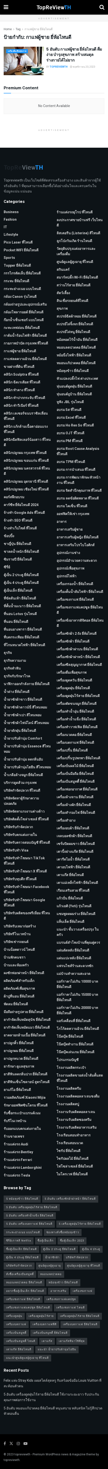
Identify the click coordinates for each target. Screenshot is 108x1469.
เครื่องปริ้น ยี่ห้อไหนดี (72, 750)
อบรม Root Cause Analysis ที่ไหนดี (78, 451)
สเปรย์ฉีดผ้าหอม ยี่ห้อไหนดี (76, 316)
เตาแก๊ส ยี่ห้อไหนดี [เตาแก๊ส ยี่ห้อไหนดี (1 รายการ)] (18, 1349)
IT (5, 227)
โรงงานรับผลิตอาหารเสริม (76, 1127)
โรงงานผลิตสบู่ (68, 1104)
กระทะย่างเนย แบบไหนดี (22, 288)
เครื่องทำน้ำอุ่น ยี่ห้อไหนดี (75, 711)
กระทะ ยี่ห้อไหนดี (16, 281)
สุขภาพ (62, 308)
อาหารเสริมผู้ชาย (70, 529)
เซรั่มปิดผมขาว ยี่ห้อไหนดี (76, 843)
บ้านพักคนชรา (14, 957)
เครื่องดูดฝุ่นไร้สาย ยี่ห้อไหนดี (78, 695)
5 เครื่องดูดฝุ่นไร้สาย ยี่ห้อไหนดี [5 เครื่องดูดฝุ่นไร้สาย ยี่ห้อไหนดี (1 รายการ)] (80, 1224)
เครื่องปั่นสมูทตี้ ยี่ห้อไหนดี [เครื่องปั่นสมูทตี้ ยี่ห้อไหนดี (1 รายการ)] (50, 1333)
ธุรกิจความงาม (15, 660)
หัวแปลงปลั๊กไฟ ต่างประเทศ (77, 378)
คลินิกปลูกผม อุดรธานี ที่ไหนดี (26, 481)
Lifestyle (11, 234)
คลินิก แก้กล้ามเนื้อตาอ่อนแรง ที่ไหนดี (26, 429)
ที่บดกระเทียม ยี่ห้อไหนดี (21, 637)
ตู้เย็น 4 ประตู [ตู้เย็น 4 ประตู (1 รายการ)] (91, 1249)
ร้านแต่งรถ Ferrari (18, 1159)
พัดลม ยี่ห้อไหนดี (16, 1004)
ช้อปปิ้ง (9, 536)
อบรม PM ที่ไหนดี (70, 441)
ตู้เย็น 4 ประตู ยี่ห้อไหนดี (21, 582)
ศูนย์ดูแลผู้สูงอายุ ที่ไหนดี (75, 261)
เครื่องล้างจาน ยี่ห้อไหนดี (75, 797)
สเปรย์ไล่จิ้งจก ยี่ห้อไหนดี (75, 324)
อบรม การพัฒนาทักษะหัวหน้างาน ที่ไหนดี (78, 480)
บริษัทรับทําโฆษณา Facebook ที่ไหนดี (26, 889)
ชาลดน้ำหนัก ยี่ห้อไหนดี (21, 551)
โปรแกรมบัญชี (68, 1059)
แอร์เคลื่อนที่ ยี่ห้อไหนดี (73, 1021)
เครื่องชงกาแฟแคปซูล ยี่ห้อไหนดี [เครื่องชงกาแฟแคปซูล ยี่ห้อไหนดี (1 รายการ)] (28, 1308)
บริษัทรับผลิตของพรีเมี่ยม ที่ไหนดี (27, 916)
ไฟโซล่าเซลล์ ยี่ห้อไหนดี (75, 1166)
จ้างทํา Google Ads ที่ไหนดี (24, 512)
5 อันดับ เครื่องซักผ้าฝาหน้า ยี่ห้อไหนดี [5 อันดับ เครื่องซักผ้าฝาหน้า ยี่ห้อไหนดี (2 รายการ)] (70, 1199)
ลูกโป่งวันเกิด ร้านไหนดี (74, 241)
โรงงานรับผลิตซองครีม (74, 1119)
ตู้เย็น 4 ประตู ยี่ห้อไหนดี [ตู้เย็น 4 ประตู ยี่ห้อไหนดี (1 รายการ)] (22, 1257)
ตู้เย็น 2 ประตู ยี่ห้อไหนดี (21, 575)
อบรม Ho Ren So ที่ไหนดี (75, 425)
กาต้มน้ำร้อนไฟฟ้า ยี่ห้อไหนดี (25, 335)
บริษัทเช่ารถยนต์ (16, 941)
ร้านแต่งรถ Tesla (17, 1175)
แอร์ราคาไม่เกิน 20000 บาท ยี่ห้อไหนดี (77, 1010)
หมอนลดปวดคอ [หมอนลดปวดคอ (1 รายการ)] (51, 1274)
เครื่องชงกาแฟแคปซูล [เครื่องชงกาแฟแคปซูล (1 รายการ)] (61, 1299)
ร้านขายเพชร (14, 1136)
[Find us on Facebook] (5, 1444)
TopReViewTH (59, 67)
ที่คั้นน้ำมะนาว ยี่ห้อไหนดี (22, 606)
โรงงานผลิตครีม (69, 1088)
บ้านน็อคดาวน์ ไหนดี (19, 949)
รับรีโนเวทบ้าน (15, 1121)
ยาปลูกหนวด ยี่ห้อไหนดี (21, 1058)
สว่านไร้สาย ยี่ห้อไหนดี (73, 285)
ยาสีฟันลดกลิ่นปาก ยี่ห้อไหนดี (25, 1074)
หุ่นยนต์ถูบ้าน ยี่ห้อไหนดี (74, 394)
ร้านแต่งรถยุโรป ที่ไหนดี (75, 212)
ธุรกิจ (8, 652)
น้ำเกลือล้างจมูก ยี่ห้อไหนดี (23, 775)
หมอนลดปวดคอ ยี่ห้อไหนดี (76, 347)
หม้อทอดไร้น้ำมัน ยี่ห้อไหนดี (77, 339)
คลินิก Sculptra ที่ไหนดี (21, 374)
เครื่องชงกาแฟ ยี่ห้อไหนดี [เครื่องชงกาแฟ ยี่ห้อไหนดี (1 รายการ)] (23, 1299)
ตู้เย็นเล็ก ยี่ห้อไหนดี (18, 590)
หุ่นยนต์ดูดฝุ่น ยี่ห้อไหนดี (74, 386)
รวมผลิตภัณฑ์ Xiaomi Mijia (25, 1097)
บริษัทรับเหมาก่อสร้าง (20, 926)
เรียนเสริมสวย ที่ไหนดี (73, 890)
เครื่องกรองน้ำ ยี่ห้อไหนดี (75, 584)
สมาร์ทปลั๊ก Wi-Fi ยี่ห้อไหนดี (77, 277)
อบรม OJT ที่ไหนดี (70, 433)
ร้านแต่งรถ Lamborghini (23, 1167)
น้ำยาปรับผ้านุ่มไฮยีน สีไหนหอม (27, 767)
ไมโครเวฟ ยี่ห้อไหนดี (72, 1174)
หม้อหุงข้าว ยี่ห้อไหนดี (73, 370)
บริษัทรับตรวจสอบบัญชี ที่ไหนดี (27, 842)
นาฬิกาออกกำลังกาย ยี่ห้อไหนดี (26, 684)
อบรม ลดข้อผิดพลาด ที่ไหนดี (78, 498)
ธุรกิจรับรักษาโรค (17, 676)
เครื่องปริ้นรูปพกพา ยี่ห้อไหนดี (78, 758)
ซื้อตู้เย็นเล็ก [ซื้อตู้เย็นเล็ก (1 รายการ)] (45, 1241)
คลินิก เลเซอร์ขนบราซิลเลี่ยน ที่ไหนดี (26, 416)
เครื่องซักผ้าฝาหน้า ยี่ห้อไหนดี (78, 657)
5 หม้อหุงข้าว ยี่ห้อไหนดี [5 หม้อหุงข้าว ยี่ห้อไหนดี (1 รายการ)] (22, 1199)
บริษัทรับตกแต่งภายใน (20, 834)
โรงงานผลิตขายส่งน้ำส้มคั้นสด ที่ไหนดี (80, 1078)
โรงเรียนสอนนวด (70, 1143)
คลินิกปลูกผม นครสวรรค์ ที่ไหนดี (27, 471)
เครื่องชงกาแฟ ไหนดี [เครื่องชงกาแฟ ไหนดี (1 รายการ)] (70, 1308)
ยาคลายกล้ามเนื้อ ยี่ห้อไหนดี (24, 1035)
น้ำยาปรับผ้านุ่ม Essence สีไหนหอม (27, 749)
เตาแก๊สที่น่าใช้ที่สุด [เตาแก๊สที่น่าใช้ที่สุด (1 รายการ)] (72, 1341)
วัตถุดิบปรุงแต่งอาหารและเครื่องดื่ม (76, 251)
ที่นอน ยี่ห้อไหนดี (16, 621)
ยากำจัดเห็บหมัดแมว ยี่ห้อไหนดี (27, 1027)
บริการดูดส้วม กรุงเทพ (20, 782)
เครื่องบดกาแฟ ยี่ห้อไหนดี (75, 742)
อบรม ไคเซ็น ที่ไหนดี (72, 506)
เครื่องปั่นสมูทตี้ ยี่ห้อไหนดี (76, 781)
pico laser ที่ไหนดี (18, 242)
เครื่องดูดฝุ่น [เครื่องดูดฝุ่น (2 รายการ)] (14, 1316)
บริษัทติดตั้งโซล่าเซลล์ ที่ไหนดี (26, 819)
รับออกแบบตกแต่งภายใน (22, 1128)
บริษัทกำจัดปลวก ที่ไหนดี (22, 790)
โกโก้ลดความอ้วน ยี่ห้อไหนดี (78, 1028)
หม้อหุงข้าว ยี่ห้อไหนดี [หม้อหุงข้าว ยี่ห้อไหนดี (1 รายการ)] (63, 1282)
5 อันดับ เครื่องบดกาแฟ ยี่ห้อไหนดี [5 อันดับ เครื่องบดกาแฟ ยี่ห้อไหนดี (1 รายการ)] (29, 1224)
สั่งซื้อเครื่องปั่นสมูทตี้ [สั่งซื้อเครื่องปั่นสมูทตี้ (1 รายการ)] (20, 1274)
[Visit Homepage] (54, 7)
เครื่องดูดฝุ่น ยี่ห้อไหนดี (73, 688)
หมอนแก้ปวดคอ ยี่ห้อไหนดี (76, 363)
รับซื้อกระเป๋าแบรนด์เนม (22, 1113)
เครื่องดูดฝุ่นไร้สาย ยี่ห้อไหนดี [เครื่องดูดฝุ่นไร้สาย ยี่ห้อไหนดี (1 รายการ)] (79, 1316)
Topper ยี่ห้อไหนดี (17, 265)
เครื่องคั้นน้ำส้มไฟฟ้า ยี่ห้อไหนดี (80, 591)
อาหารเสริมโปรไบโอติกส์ (76, 545)
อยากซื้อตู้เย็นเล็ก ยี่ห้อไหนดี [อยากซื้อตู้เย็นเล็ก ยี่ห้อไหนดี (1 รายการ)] (25, 1291)
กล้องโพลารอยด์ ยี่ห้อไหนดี (23, 312)
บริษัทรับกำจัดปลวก (18, 827)
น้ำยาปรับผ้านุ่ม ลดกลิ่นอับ (23, 759)
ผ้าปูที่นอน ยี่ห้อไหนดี (19, 996)
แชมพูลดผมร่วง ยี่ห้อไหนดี (76, 913)
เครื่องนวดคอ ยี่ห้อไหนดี (74, 734)
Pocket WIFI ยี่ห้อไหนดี (21, 250)
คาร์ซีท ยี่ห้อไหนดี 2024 (21, 505)
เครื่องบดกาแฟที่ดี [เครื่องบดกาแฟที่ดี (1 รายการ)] (45, 1324)
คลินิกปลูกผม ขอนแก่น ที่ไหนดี (26, 460)
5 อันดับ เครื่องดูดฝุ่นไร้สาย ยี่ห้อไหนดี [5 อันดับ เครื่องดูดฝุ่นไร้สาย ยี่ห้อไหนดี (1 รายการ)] (31, 1207)
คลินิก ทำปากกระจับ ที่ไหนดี (24, 397)
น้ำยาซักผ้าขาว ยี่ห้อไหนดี (23, 699)
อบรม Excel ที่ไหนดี (71, 417)
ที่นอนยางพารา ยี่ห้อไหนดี (23, 629)
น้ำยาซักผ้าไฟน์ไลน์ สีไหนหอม (26, 722)
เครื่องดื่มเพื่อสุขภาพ (17, 51)
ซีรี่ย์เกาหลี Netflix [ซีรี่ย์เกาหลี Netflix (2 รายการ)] (18, 1241)
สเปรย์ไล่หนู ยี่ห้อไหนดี (73, 332)
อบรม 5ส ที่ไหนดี (69, 409)
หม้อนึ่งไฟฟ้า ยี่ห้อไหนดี (74, 355)
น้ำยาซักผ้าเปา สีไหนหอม (22, 715)
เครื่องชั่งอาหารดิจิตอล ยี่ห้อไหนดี (80, 623)
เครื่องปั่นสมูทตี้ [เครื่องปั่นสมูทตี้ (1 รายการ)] (16, 1333)
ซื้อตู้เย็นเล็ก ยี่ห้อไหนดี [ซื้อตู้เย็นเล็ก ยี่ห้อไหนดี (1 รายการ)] (21, 1249)
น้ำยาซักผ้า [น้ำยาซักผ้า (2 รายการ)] (52, 1257)
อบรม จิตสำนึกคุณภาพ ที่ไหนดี (79, 490)
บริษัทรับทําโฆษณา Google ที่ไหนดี (24, 903)
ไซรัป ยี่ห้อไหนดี (68, 1150)
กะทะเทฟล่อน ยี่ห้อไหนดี (22, 327)
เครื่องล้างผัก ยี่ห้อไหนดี (74, 804)
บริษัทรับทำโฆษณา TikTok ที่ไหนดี (24, 861)
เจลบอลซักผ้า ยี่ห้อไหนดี (74, 836)
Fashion (10, 219)
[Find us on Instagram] (18, 1444)
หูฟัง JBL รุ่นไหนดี (70, 402)
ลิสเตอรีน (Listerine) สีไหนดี (78, 233)
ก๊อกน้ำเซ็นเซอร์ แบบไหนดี (24, 320)
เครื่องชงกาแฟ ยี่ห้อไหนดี (75, 599)
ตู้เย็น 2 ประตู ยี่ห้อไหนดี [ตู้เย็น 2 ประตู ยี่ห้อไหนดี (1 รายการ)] (59, 1249)
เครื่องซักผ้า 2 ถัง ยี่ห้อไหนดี (76, 633)
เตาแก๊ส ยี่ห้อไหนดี (70, 875)
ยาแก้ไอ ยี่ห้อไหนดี (17, 1089)
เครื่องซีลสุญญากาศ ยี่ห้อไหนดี (79, 664)
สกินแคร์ (63, 269)
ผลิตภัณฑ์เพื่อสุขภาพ (19, 988)
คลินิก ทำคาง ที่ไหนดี (19, 390)
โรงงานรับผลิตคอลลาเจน (76, 1112)
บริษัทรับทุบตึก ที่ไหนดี (20, 879)
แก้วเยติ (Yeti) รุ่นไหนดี (74, 906)
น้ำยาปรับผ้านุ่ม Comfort (23, 738)
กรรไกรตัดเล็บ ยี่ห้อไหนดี (22, 273)
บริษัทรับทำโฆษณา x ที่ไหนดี (25, 871)
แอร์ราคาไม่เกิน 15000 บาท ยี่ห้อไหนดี (77, 997)
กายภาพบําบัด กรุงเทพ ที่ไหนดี (26, 343)
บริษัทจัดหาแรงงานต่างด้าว (24, 811)
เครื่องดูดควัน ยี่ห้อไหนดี (74, 680)
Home (8, 29)
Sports (9, 257)
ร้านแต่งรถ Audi (16, 1144)
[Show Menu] (6, 7)
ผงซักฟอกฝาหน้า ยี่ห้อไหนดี (24, 973)
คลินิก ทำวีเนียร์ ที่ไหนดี (21, 405)
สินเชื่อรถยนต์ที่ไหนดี (72, 300)
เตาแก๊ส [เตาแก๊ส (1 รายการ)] (47, 1341)
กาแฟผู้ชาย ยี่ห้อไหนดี (38, 29)
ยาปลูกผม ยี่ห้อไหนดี (19, 1050)
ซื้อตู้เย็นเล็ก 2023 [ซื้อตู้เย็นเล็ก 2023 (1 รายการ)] (72, 1241)
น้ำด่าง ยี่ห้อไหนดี (16, 691)
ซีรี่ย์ (7, 567)
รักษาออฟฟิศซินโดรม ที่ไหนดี (26, 1105)
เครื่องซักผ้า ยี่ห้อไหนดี (73, 641)
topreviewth (22, 1454)
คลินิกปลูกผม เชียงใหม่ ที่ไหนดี (26, 489)
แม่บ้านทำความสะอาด (73, 973)
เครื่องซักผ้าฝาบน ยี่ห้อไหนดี (77, 649)
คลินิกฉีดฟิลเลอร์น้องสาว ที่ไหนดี (27, 442)
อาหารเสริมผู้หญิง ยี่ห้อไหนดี (77, 537)
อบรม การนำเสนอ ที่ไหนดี (76, 469)
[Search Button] (101, 7)
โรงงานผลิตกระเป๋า (71, 1067)
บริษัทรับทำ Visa (16, 850)
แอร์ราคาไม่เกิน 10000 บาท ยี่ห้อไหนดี (77, 984)
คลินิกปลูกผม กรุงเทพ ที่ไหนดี (25, 452)
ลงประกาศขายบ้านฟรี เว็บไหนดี (80, 223)
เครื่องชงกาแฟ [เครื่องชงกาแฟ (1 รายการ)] (82, 1291)
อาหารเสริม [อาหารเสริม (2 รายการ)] (58, 1291)
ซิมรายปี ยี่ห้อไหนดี (18, 559)
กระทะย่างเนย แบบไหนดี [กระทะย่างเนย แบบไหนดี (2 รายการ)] (23, 1232)
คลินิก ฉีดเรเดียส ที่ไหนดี (22, 382)
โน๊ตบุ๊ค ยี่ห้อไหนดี (70, 1036)
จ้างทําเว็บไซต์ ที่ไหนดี (20, 528)
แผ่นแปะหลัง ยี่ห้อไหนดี (74, 958)
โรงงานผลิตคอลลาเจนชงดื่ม (78, 1096)
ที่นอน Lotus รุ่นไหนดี (20, 614)
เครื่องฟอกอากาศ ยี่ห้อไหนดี (77, 789)
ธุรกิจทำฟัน (12, 668)
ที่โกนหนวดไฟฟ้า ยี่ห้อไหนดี (24, 645)
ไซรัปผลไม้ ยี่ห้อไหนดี (72, 1158)
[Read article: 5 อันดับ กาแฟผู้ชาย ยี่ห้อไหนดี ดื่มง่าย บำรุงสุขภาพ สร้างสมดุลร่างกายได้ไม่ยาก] (24, 61)
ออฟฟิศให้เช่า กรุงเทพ (73, 514)
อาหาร (62, 521)
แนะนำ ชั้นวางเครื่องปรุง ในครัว (78, 932)
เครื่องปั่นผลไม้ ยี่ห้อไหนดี (75, 766)
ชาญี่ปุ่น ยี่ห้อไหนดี (17, 543)
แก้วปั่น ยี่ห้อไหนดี (70, 898)
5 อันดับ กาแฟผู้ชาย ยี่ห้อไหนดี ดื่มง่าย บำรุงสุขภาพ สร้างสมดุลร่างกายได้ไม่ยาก (74, 54)
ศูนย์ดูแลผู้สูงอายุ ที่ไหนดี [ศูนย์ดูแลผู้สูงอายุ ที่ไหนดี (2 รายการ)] (83, 1266)
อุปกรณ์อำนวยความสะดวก (77, 560)
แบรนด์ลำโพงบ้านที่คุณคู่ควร (78, 942)
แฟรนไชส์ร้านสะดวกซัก (75, 966)
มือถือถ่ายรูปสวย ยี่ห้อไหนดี (23, 1012)
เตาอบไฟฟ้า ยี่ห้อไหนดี (73, 867)
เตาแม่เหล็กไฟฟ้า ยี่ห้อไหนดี (77, 882)
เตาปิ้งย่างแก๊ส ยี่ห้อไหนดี (75, 851)
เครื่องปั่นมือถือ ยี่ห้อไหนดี (75, 773)
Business (11, 212)
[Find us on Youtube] (25, 1444)
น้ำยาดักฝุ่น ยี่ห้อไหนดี (20, 730)
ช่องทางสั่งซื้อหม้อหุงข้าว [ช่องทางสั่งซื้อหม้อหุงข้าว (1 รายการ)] (62, 1232)
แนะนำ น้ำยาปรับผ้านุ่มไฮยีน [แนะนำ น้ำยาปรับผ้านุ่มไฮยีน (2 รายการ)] (57, 1349)
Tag (18, 29)
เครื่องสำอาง (66, 820)
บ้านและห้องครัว (16, 965)
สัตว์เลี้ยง (63, 293)
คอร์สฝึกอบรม (14, 497)
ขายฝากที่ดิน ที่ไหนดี (19, 366)
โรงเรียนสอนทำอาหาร (74, 1135)
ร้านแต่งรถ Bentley (18, 1152)
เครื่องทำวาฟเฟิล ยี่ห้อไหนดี (77, 727)
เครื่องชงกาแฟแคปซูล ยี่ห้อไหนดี (80, 610)
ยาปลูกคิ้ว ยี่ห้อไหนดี (19, 1043)
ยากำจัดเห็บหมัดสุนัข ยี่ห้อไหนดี (27, 1019)
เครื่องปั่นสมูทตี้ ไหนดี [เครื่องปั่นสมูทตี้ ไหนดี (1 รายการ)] (20, 1341)
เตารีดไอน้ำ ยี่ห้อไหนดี (73, 859)
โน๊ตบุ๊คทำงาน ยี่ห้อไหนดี (75, 1044)
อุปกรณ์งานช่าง (68, 552)
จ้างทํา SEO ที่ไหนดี (18, 520)
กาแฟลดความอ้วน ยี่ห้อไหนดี (25, 359)
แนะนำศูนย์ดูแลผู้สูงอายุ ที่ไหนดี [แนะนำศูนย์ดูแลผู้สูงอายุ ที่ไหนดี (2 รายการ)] (27, 1358)
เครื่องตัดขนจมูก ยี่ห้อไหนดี (76, 703)
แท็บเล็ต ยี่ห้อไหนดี (70, 921)
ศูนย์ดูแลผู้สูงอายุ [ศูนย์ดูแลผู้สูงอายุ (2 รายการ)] (49, 1266)
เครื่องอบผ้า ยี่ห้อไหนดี (73, 828)
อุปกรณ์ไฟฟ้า (66, 576)
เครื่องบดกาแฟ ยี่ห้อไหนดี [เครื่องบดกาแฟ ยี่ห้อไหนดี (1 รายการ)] (80, 1324)
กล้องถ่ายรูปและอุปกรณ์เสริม (25, 304)
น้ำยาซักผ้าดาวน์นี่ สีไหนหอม (25, 707)
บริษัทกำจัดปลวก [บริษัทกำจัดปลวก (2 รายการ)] (77, 1257)
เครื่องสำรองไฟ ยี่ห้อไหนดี (76, 812)
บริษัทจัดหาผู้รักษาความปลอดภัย (21, 801)
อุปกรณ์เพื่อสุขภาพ (70, 568)
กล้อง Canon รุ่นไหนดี (20, 296)
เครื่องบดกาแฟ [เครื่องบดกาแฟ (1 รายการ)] (16, 1324)
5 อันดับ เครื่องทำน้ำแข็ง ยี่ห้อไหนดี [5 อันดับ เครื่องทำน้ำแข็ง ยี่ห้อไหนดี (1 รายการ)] (29, 1216)
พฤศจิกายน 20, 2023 (82, 67)
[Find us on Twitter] (11, 1444)
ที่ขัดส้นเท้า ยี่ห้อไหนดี (20, 598)
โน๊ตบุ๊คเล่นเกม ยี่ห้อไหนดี (75, 1052)
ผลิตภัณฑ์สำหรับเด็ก (19, 980)
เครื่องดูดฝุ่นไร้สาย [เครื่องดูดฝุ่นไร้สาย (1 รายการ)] (41, 1316)
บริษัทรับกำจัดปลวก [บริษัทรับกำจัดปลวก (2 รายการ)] (19, 1266)
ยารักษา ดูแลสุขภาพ (19, 1066)
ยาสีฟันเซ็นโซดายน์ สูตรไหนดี (26, 1082)
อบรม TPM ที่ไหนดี (71, 461)
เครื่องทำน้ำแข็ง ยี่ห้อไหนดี (76, 719)
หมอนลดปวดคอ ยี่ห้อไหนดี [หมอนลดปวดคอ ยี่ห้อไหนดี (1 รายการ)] (24, 1282)
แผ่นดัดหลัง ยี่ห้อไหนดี (73, 950)
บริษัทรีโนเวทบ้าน (17, 934)
